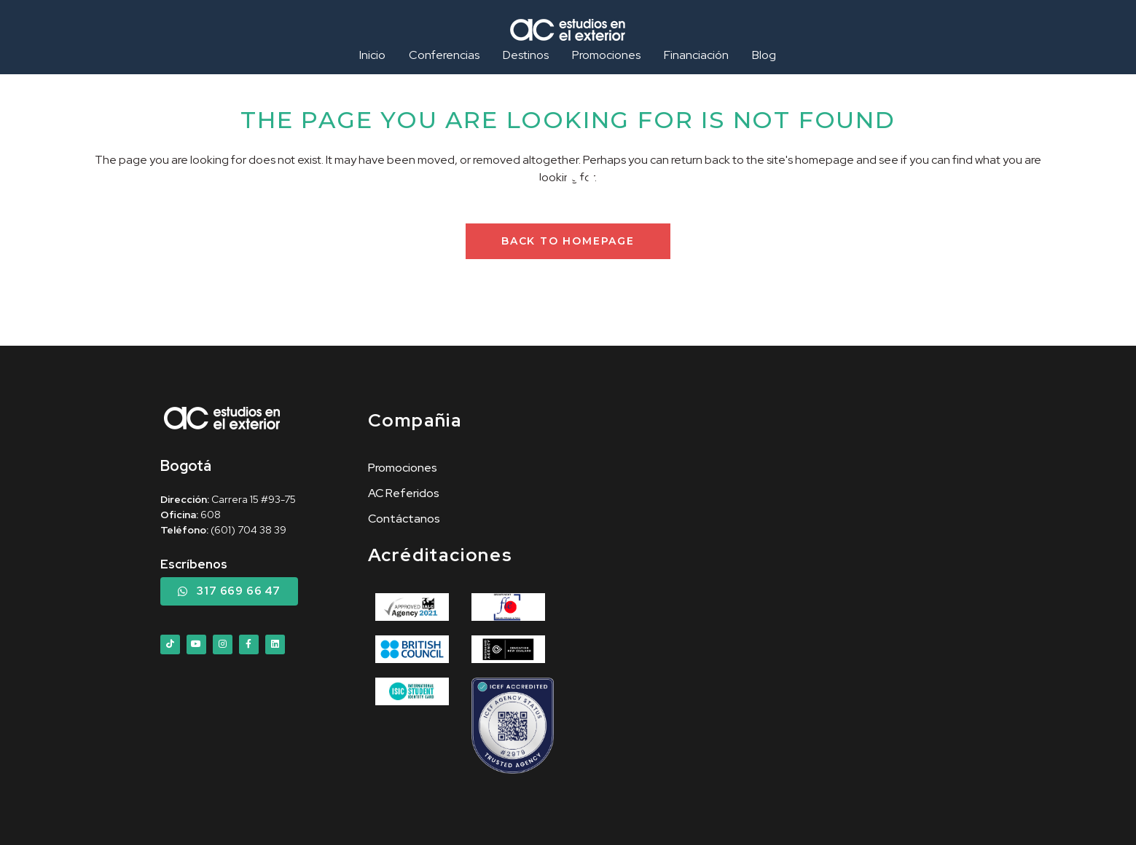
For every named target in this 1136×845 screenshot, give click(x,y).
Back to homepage (568, 240)
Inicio (372, 55)
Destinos (526, 55)
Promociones (606, 55)
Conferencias (444, 55)
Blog (764, 55)
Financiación (696, 55)
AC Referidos (403, 493)
